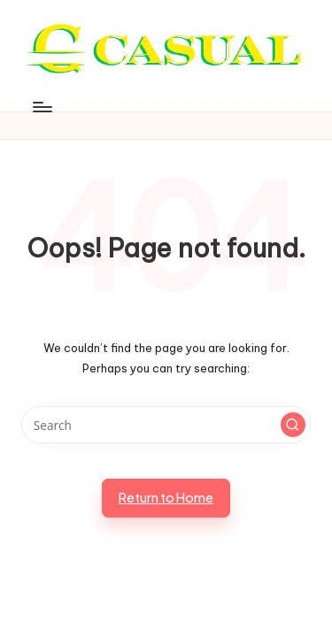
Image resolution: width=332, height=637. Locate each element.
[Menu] (41, 106)
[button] (293, 424)
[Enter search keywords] (166, 424)
